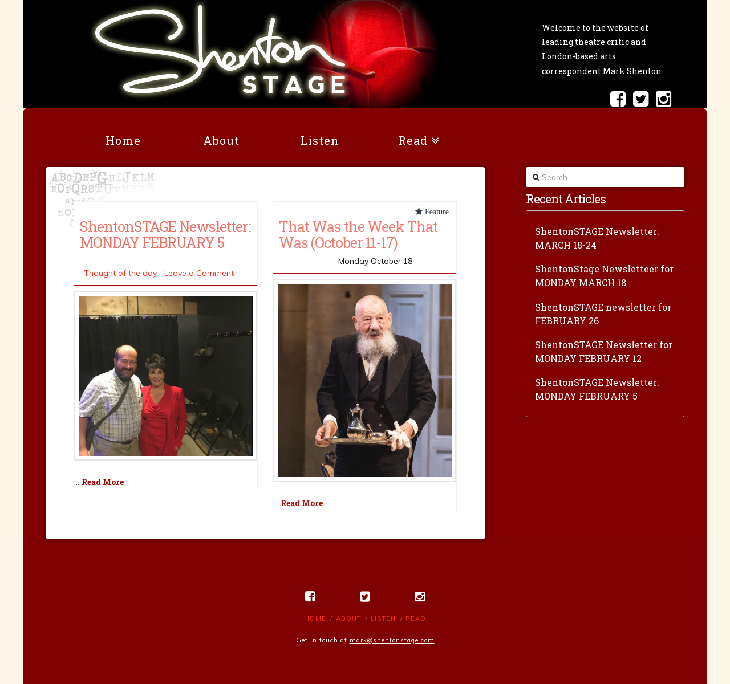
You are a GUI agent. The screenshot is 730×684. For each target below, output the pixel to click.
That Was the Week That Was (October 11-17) (358, 234)
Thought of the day (120, 273)
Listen (383, 618)
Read (415, 618)
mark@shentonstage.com (392, 640)
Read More (103, 482)
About (349, 618)
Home (315, 618)
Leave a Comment (199, 273)
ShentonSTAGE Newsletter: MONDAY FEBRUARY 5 (165, 234)
